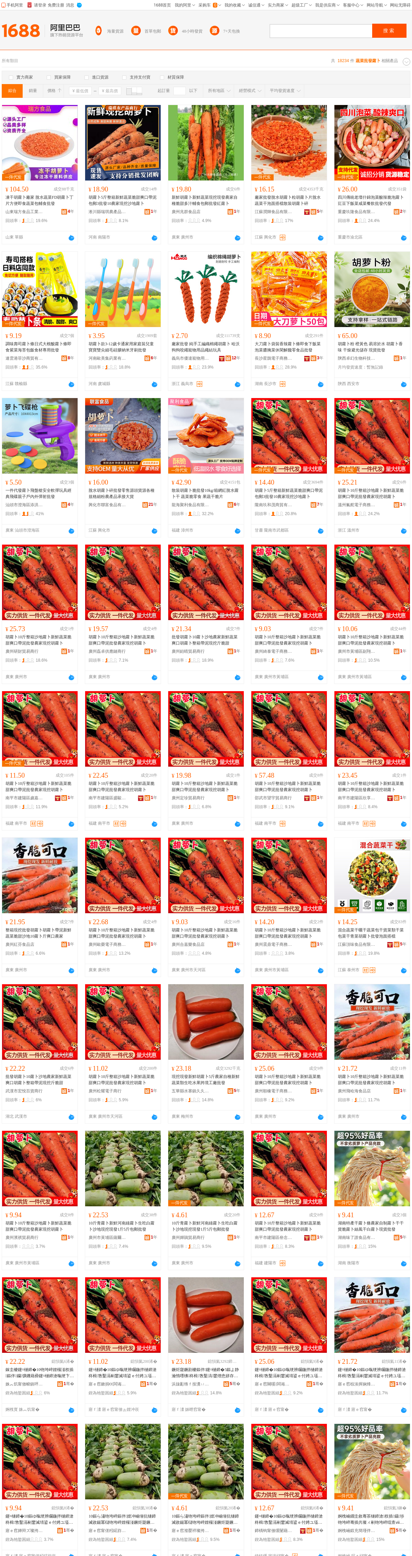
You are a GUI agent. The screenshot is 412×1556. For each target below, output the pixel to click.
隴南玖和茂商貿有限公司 (274, 504)
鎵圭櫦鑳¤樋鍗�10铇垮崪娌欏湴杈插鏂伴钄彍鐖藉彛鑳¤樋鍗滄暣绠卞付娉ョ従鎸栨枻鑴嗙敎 (39, 1373)
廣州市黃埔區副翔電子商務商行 (357, 651)
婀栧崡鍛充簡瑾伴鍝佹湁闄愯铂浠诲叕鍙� (357, 1530)
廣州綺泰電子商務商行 (274, 651)
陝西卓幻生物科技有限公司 (357, 358)
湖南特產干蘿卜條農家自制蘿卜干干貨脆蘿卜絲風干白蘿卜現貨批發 (371, 1226)
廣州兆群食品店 (186, 211)
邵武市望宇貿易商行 (273, 798)
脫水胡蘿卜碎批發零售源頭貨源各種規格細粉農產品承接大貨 (121, 493)
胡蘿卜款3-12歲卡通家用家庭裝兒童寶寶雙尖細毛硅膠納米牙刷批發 (121, 346)
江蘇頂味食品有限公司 (357, 944)
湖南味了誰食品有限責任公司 (357, 1237)
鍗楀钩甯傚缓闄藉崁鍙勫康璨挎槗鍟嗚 (274, 1530)
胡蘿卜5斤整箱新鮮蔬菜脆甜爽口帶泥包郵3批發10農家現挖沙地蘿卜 (123, 200)
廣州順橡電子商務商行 (274, 1091)
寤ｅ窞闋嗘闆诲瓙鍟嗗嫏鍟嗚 (274, 1384)
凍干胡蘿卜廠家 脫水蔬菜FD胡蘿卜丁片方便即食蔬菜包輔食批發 (39, 200)
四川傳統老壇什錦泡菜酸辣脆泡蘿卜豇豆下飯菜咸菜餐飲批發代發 (371, 200)
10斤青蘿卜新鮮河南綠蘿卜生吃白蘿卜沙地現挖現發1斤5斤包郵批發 (121, 1226)
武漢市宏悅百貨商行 (24, 1091)
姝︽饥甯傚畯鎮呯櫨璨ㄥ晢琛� (24, 1384)
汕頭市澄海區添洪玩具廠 (24, 504)
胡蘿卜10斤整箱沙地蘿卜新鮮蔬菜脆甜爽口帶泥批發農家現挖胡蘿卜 (371, 493)
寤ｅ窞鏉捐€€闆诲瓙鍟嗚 (107, 1384)
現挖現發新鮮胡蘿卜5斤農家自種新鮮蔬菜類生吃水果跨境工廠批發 (206, 1079)
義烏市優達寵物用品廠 (190, 358)
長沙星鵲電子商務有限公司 (274, 358)
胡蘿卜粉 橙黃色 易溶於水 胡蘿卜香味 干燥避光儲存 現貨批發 (370, 346)
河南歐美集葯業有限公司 (107, 358)
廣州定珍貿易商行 (188, 798)
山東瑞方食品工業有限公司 (24, 211)
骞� (69, 1383)
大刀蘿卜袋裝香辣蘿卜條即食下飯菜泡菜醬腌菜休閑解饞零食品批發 (288, 346)
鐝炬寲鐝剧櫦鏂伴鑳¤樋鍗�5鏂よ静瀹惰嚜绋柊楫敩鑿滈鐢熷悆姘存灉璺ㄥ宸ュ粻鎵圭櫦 (205, 1373)
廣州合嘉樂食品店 (188, 944)
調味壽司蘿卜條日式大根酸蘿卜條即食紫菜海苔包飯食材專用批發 (38, 346)
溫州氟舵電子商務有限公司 (357, 504)
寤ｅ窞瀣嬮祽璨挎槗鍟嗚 (190, 1530)
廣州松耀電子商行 (105, 1091)
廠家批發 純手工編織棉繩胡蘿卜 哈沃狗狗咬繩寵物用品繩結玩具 (206, 346)
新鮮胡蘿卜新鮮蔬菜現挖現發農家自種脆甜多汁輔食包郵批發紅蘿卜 (205, 200)
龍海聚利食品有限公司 (190, 504)
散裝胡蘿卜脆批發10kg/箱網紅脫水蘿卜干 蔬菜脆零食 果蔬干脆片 (205, 493)
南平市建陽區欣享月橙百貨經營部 (357, 798)
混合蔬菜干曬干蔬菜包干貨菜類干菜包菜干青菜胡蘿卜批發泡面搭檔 (371, 933)
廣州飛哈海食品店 (354, 1091)
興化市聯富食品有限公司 (107, 504)
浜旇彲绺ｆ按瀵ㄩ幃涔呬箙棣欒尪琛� (190, 1384)
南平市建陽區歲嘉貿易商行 (24, 798)
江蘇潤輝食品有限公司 (274, 211)
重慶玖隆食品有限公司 (357, 211)
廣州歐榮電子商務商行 (107, 944)
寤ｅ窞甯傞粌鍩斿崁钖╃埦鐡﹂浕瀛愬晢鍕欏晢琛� (107, 1530)
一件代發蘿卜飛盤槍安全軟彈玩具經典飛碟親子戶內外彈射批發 (38, 493)
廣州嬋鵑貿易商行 (188, 1237)
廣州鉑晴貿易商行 (188, 651)
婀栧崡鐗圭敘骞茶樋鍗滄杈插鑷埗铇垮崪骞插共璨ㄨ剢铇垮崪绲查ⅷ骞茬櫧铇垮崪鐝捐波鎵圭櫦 (371, 1519)
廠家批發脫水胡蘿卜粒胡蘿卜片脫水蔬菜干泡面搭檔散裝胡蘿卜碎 (288, 200)
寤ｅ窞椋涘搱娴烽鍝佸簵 (357, 1384)
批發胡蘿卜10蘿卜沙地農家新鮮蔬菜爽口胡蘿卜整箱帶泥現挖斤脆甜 (205, 640)
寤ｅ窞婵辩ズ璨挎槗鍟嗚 (24, 1530)
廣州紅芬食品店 (19, 944)
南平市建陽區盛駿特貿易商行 (107, 798)
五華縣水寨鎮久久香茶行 (190, 1091)
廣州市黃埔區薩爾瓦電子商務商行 (107, 1237)
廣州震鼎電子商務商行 (274, 944)
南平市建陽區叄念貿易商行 (274, 1237)
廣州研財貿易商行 (21, 651)
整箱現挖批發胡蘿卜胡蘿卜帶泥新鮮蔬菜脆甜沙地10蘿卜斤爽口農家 (38, 933)
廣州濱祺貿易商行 (21, 1237)
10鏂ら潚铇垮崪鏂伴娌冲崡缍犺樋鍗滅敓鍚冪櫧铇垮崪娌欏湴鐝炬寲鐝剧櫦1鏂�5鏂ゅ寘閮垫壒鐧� (122, 1519)
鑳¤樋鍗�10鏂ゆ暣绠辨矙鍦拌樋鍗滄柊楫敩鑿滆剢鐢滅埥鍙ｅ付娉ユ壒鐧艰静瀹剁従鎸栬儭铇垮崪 (123, 1373)
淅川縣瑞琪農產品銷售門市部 (107, 211)
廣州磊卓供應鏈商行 (107, 651)
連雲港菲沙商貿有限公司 (24, 358)
